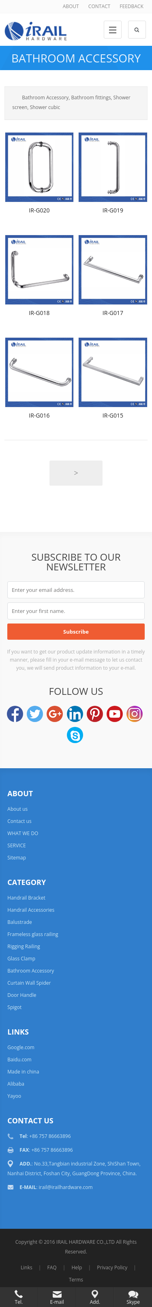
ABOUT (71, 6)
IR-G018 (39, 313)
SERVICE (16, 845)
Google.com (20, 1047)
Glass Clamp (21, 958)
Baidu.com (19, 1059)
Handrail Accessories (30, 909)
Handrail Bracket (26, 897)
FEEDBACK (131, 6)
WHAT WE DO (22, 833)
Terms (76, 1279)
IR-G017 (113, 313)
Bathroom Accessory (76, 58)
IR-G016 (39, 415)
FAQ (52, 1267)
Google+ (55, 714)
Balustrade (19, 922)
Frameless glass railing (32, 934)
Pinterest (95, 714)
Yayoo (14, 1096)
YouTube (115, 714)
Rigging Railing (23, 946)
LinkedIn (75, 714)
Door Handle (21, 995)
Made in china (23, 1071)
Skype (75, 735)
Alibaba (15, 1083)
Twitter (35, 714)
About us (17, 809)
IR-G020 (39, 210)
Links (26, 1267)
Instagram (134, 714)
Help (77, 1267)
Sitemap (16, 857)
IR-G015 (113, 415)
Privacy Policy (112, 1267)
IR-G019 (113, 210)
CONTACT (99, 6)
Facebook (15, 714)
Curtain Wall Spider (29, 982)
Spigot (14, 1007)
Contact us (19, 821)
